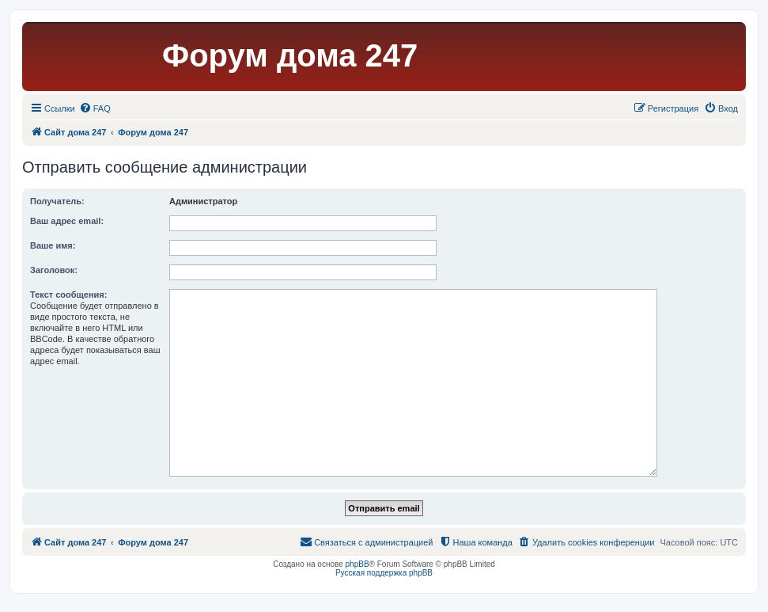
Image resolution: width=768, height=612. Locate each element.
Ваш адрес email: (67, 221)
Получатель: (57, 201)
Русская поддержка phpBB (384, 572)
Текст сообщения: (68, 294)
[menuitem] (95, 108)
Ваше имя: (52, 245)
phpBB (357, 564)
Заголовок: (54, 270)
